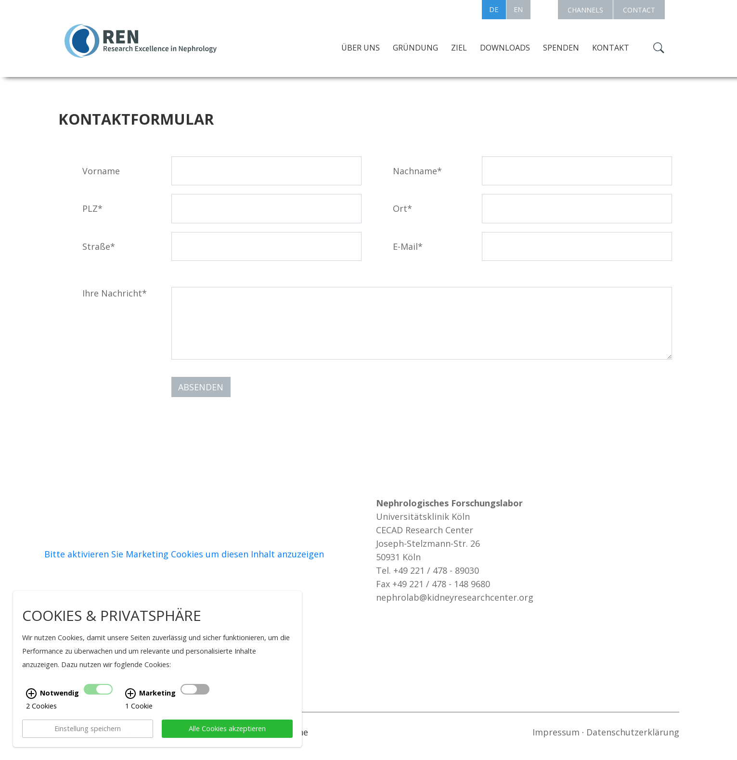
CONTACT (639, 9)
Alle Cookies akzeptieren (227, 742)
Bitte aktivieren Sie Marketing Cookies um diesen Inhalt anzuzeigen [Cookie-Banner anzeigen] (184, 554)
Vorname (101, 171)
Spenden (561, 47)
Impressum (556, 732)
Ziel (459, 47)
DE (493, 9)
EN (518, 9)
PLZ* (92, 208)
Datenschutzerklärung (632, 732)
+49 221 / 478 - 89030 (436, 570)
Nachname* (417, 171)
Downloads (505, 47)
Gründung (415, 47)
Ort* (402, 208)
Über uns (360, 47)
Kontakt (610, 47)
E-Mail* (408, 246)
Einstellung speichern (87, 742)
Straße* (98, 246)
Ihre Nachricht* (114, 293)
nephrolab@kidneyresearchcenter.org (454, 597)
